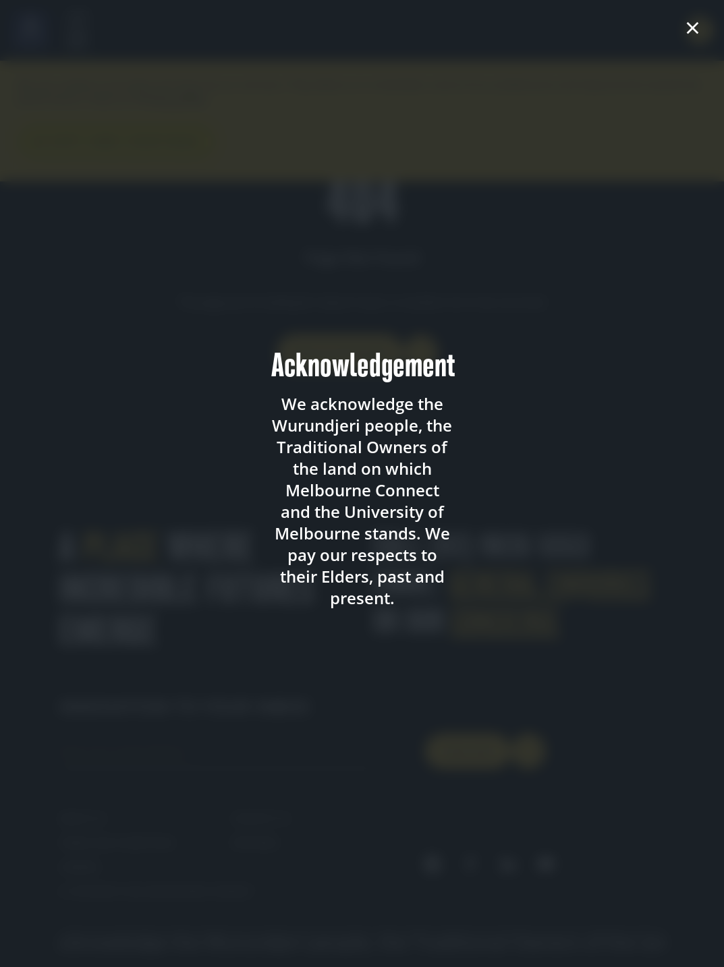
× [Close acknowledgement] (692, 27)
